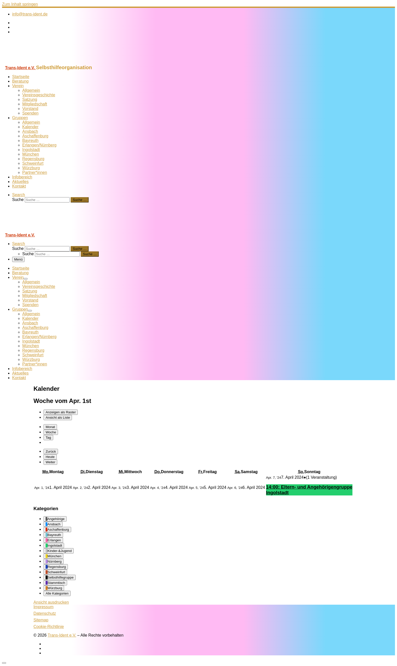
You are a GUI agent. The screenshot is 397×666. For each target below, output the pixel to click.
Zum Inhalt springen (20, 4)
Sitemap (40, 620)
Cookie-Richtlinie (48, 626)
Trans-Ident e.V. (62, 635)
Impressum (43, 607)
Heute (50, 457)
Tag (48, 437)
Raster (61, 412)
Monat (50, 427)
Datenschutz (44, 613)
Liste (58, 417)
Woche (51, 432)
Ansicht (51, 602)
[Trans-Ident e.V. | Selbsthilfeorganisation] (33, 62)
